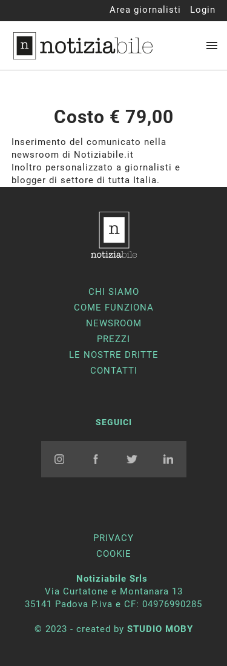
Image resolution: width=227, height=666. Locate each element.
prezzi (113, 339)
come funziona (114, 307)
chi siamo (113, 291)
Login (202, 9)
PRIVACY (113, 538)
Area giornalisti (145, 9)
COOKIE (113, 553)
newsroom (114, 323)
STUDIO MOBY (160, 629)
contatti (113, 370)
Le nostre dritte (114, 354)
